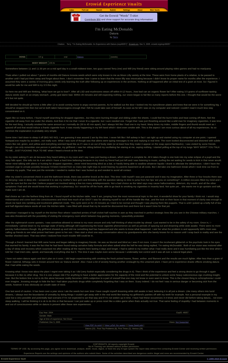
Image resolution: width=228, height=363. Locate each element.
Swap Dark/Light (135, 325)
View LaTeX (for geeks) (115, 325)
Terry (115, 37)
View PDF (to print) (93, 325)
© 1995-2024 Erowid (217, 359)
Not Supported (182, 322)
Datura (80, 57)
